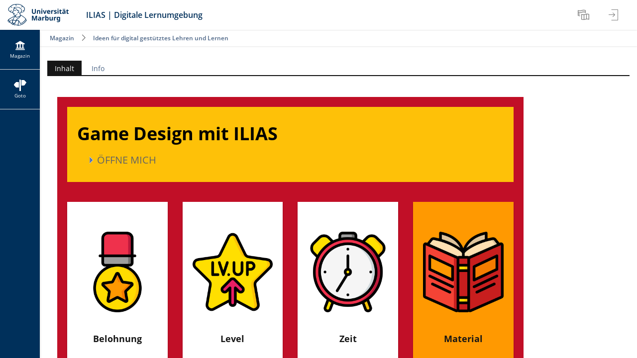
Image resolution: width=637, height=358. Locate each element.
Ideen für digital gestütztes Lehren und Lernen (160, 38)
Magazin (62, 38)
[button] (290, 160)
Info (98, 68)
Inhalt (60, 68)
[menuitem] (585, 15)
